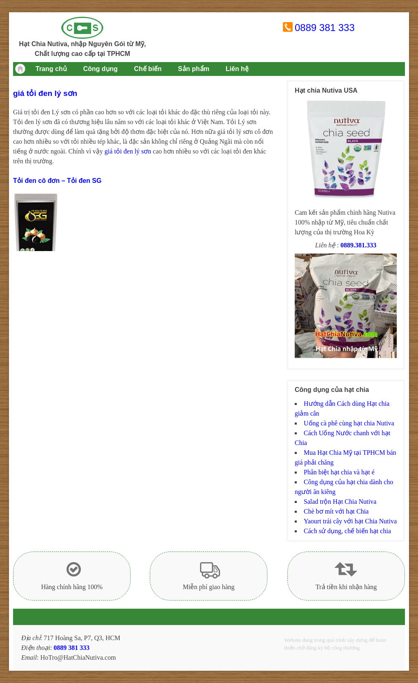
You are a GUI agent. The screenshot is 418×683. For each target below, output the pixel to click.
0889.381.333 (358, 245)
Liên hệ (237, 68)
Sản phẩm (193, 68)
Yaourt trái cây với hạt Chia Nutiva (350, 521)
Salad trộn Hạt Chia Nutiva (340, 501)
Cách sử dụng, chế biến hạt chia (347, 530)
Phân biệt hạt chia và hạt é (339, 472)
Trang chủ (51, 68)
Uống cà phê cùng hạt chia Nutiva (349, 423)
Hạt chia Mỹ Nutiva (82, 27)
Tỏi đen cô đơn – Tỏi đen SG (57, 180)
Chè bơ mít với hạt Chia (336, 511)
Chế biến (148, 68)
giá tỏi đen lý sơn (127, 151)
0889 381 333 (325, 27)
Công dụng (100, 68)
